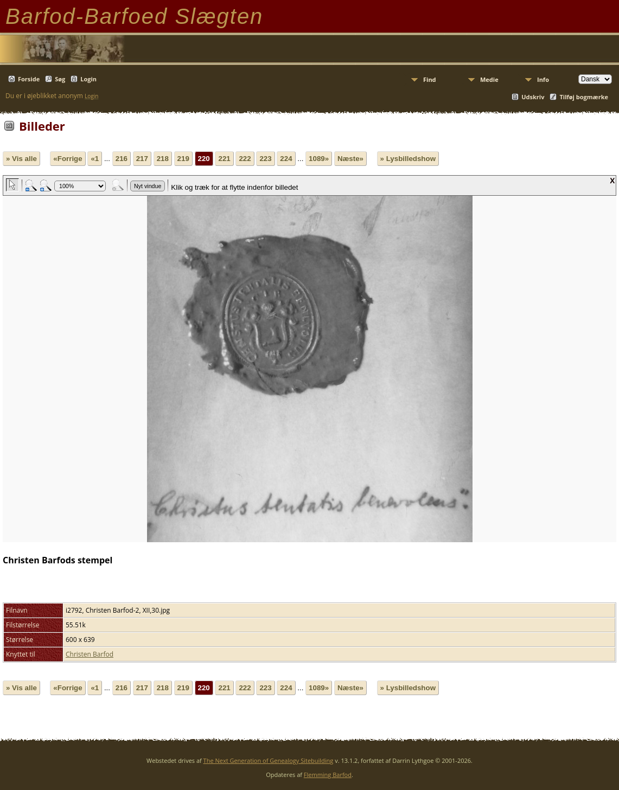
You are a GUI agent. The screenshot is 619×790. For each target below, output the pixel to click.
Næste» (350, 159)
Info (543, 79)
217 (142, 159)
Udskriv (532, 97)
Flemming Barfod (328, 774)
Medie (489, 79)
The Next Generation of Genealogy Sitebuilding (268, 760)
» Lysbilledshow (408, 159)
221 (224, 159)
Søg (60, 79)
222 (245, 159)
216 (121, 159)
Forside (29, 79)
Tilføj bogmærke (583, 97)
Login (88, 79)
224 (286, 159)
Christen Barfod (89, 654)
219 (183, 159)
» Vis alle (21, 159)
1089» (319, 159)
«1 (95, 159)
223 (265, 159)
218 (163, 159)
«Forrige (67, 159)
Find (429, 79)
